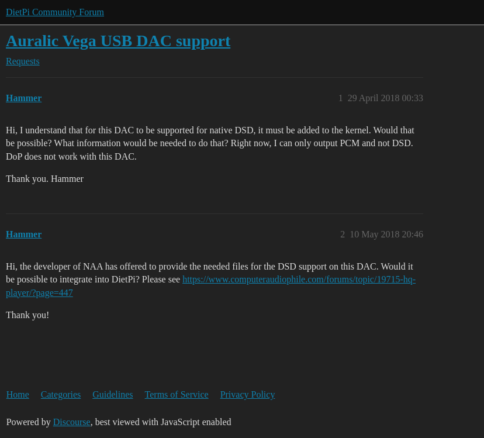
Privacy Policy (247, 394)
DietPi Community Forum (55, 12)
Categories (61, 394)
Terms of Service (177, 394)
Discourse (72, 422)
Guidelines (112, 394)
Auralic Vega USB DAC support (118, 41)
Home (17, 394)
